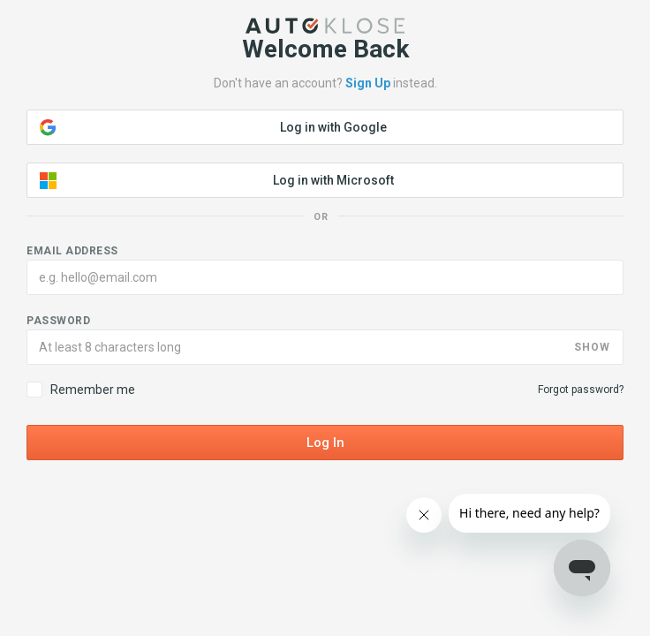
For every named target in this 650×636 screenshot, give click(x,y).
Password (58, 320)
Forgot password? (581, 389)
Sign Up (367, 83)
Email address (72, 251)
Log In (325, 442)
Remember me (80, 390)
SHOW (592, 347)
